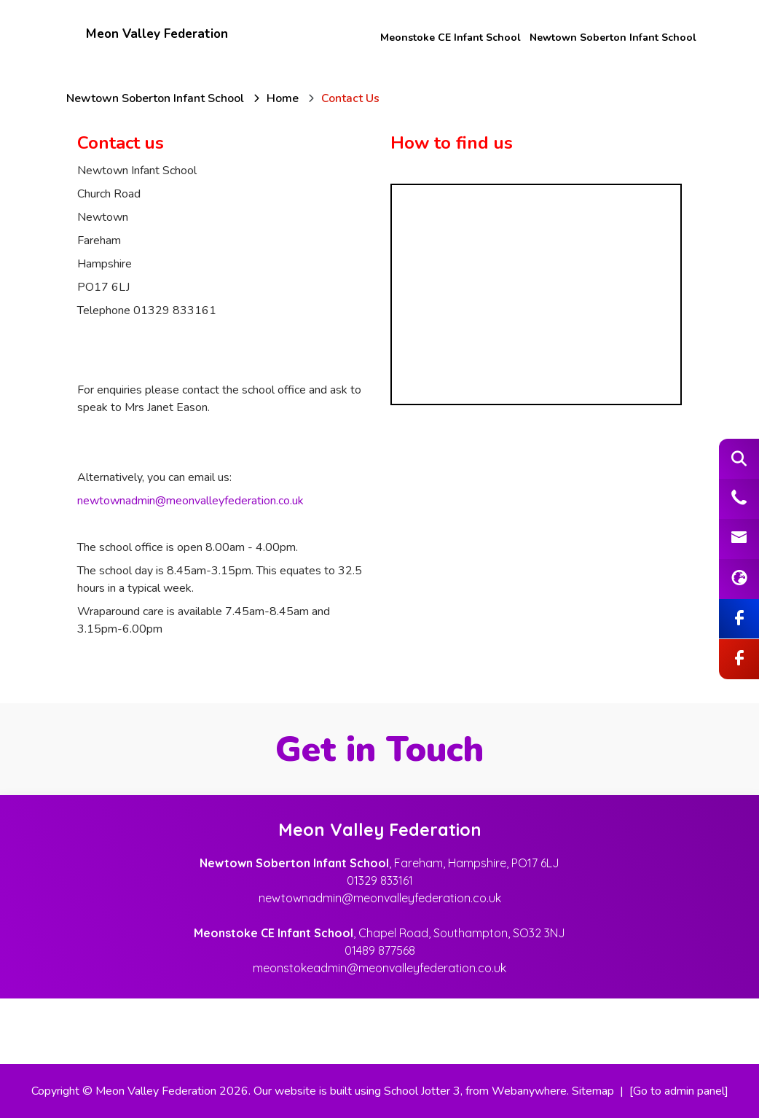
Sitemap (593, 1091)
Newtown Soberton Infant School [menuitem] (613, 37)
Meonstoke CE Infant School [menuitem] (450, 37)
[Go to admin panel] (678, 1091)
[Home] (283, 98)
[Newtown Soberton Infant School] (155, 98)
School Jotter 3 (422, 1091)
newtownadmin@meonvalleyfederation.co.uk (190, 501)
